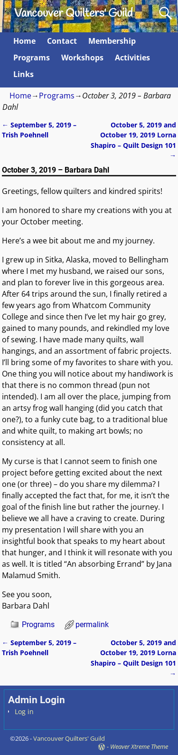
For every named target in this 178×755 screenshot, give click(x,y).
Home (24, 41)
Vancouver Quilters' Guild (73, 13)
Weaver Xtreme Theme (139, 746)
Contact (62, 41)
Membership (112, 41)
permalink (92, 624)
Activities (132, 57)
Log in (24, 711)
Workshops (82, 57)
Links (23, 74)
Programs (31, 57)
